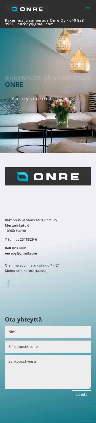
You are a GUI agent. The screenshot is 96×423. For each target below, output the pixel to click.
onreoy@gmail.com (35, 23)
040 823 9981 (16, 248)
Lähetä (81, 394)
